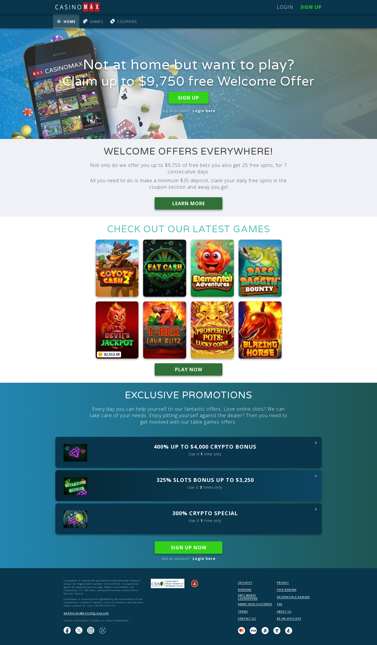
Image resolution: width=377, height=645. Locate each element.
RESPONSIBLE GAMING (293, 596)
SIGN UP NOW (188, 547)
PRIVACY (283, 582)
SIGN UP (188, 97)
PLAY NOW (188, 369)
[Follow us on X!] (78, 630)
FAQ (279, 604)
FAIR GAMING (287, 589)
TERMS (243, 611)
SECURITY (245, 582)
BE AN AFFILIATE (289, 618)
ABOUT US (284, 611)
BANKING (245, 589)
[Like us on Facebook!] (67, 630)
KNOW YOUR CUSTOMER (255, 604)
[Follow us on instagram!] (90, 630)
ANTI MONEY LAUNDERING (248, 596)
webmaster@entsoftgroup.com (86, 613)
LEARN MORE (188, 203)
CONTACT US (247, 618)
